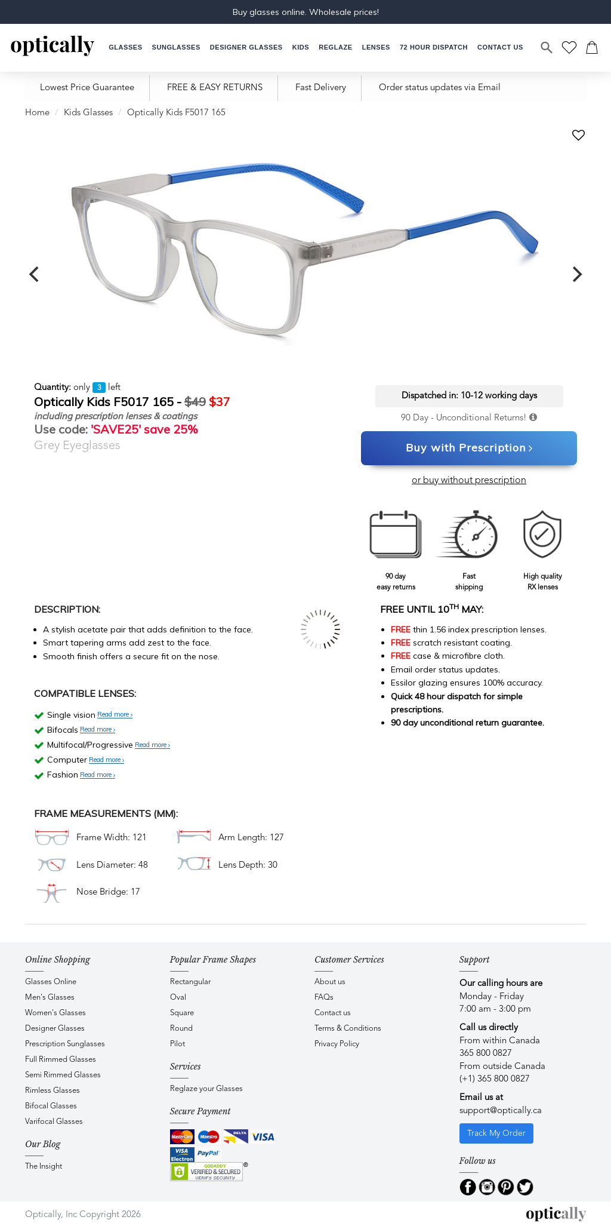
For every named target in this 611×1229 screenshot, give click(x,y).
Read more (114, 714)
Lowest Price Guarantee (87, 88)
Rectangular (190, 982)
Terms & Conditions (347, 1029)
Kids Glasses (88, 113)
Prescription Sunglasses (65, 1044)
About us (329, 982)
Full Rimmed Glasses (60, 1060)
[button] (300, 47)
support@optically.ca (500, 1111)
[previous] (35, 274)
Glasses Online (50, 982)
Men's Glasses (50, 997)
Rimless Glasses (52, 1091)
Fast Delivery (320, 88)
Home (37, 113)
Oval (178, 997)
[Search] (547, 47)
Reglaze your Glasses (206, 1089)
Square (182, 1013)
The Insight (43, 1166)
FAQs (324, 997)
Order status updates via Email (440, 88)
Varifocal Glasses (54, 1122)
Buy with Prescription (469, 448)
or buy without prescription (469, 481)
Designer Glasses (55, 1029)
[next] (576, 274)
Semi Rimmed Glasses (63, 1075)
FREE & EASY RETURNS (215, 88)
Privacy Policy (336, 1044)
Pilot (177, 1044)
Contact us (332, 1013)
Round (181, 1029)
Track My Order (496, 1133)
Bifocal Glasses (51, 1106)
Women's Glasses (55, 1013)
